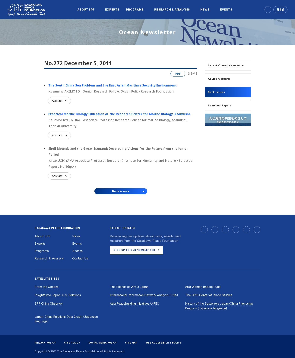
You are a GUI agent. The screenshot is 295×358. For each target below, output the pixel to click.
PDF (177, 73)
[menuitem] (86, 9)
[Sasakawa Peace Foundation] (26, 10)
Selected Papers (221, 111)
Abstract (57, 100)
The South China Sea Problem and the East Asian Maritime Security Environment (112, 85)
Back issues (217, 97)
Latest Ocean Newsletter (219, 68)
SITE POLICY (73, 341)
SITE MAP (135, 341)
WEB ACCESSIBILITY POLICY (169, 341)
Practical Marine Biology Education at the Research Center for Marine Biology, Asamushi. (119, 114)
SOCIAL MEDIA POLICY (105, 341)
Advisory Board (220, 84)
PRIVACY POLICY (46, 341)
